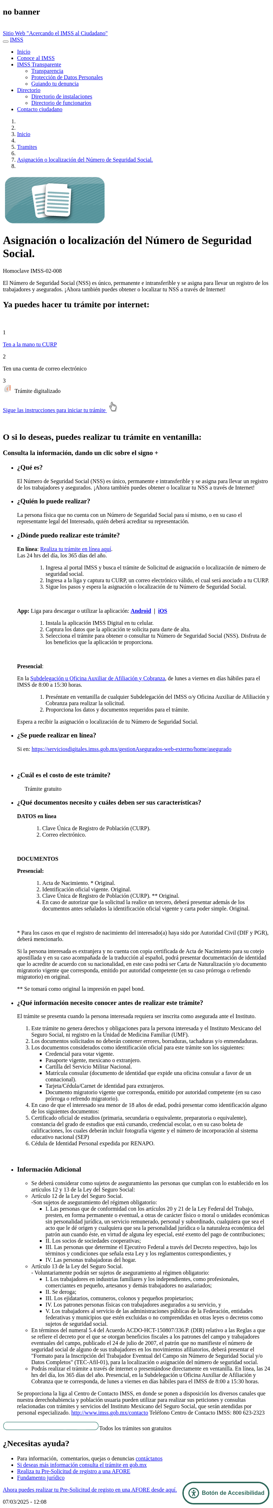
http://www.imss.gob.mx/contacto (109, 1413)
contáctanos (149, 1458)
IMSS (16, 40)
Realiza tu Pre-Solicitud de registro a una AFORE (73, 1471)
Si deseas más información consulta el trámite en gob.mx (82, 1465)
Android (141, 611)
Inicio (23, 52)
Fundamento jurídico (41, 1478)
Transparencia (47, 71)
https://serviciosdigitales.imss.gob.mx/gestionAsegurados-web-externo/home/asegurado (131, 749)
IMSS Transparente (39, 64)
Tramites (27, 147)
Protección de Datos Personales (67, 77)
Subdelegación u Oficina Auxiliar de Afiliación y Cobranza (97, 678)
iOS (162, 611)
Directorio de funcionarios (61, 103)
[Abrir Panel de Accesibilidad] (226, 1493)
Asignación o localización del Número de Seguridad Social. (85, 160)
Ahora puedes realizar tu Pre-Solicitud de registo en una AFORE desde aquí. (90, 1490)
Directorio (29, 90)
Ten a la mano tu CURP (30, 344)
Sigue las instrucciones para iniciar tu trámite (61, 410)
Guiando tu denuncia (55, 84)
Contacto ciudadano (40, 109)
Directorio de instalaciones (61, 96)
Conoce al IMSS (36, 58)
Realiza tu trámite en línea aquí (75, 549)
